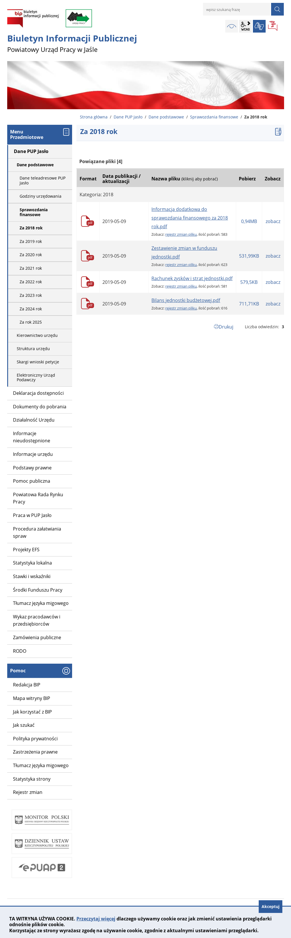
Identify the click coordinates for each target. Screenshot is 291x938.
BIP (273, 26)
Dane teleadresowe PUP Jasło (42, 180)
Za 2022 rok (31, 281)
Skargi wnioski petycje (38, 362)
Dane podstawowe (166, 117)
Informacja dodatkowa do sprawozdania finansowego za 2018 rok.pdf (189, 218)
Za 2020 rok (31, 254)
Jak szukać (24, 725)
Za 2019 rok (31, 241)
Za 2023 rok (31, 295)
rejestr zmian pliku (181, 234)
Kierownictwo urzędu (37, 335)
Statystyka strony (31, 779)
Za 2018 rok (31, 228)
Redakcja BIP (26, 685)
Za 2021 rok (31, 268)
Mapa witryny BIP (31, 698)
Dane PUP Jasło (128, 117)
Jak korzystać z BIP (32, 712)
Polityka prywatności (35, 738)
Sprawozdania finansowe (214, 117)
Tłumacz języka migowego (41, 765)
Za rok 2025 (31, 322)
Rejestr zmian (27, 792)
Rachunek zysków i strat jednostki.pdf (191, 278)
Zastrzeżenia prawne (35, 752)
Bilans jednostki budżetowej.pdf (185, 300)
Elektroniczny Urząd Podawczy (36, 377)
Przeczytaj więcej (95, 919)
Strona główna (94, 117)
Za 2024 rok (31, 309)
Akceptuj (270, 906)
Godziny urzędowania (40, 196)
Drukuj (226, 327)
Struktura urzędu (33, 348)
